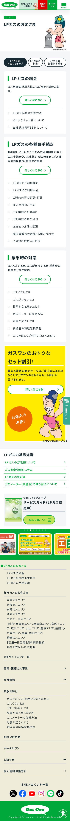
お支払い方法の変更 (25, 226)
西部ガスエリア (16, 614)
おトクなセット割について (28, 120)
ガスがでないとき (23, 299)
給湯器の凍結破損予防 (27, 328)
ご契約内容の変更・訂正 (28, 197)
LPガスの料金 (15, 573)
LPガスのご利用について (20, 462)
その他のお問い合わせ (27, 241)
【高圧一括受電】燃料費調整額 (26, 642)
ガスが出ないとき (18, 708)
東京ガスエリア (16, 600)
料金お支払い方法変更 (21, 647)
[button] (24, 530)
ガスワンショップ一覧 (17, 657)
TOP (8, 17)
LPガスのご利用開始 (26, 183)
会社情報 (9, 680)
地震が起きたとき (24, 321)
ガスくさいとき (22, 292)
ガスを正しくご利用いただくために (34, 335)
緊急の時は (11, 691)
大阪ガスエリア (16, 605)
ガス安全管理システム (18, 469)
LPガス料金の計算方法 (27, 113)
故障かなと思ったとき (26, 306)
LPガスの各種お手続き (21, 578)
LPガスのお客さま (15, 566)
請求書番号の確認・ (33, 234)
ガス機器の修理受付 (25, 219)
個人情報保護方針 (15, 771)
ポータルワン (11, 748)
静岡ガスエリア (16, 637)
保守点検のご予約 (24, 205)
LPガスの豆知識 (15, 477)
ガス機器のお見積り (25, 212)
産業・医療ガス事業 (16, 668)
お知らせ (9, 759)
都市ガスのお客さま (16, 592)
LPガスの (35, 62)
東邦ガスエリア (16, 609)
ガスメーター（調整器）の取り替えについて (31, 484)
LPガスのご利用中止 (26, 190)
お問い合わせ (12, 737)
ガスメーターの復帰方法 (28, 314)
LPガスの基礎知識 (18, 583)
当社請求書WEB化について (30, 127)
